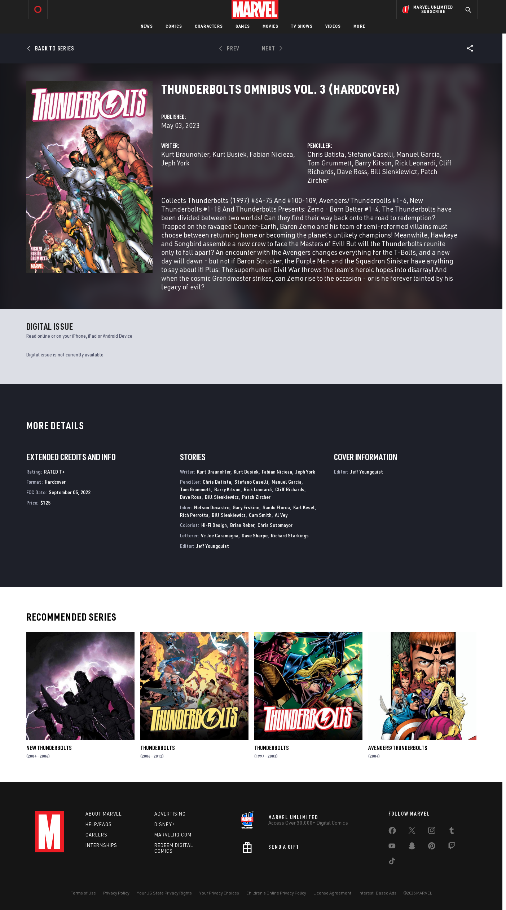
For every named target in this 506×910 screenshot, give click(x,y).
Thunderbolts (157, 747)
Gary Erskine (246, 507)
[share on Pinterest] (431, 847)
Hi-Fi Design (214, 525)
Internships (101, 845)
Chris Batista (325, 154)
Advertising (170, 814)
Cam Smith (260, 515)
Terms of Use (83, 893)
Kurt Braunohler (185, 154)
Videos (332, 26)
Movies (270, 26)
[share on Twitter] (411, 831)
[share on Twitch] (451, 847)
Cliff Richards (289, 489)
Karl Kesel (304, 507)
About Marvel (103, 814)
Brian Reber (242, 525)
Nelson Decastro (211, 507)
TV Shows (301, 26)
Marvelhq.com (173, 835)
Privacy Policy (116, 893)
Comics (174, 26)
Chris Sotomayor (275, 525)
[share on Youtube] (392, 847)
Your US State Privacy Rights (164, 893)
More (359, 26)
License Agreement (332, 893)
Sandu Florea (276, 507)
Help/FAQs (98, 824)
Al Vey (281, 515)
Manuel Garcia (418, 154)
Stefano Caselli (370, 154)
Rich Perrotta (194, 515)
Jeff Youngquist (212, 546)
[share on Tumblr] (451, 831)
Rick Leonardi (415, 163)
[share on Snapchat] (411, 847)
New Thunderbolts (48, 747)
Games (243, 26)
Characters (209, 26)
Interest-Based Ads (377, 893)
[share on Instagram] (431, 831)
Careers (96, 835)
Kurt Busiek (229, 154)
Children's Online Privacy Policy (276, 893)
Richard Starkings (290, 535)
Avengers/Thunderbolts (397, 747)
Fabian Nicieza (271, 154)
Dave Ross (352, 171)
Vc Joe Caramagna (219, 535)
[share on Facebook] (392, 832)
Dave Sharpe (255, 535)
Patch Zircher (256, 497)
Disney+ (164, 824)
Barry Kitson (373, 163)
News (147, 26)
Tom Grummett (329, 163)
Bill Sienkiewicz (393, 171)
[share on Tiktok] (392, 862)
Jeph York (175, 163)
